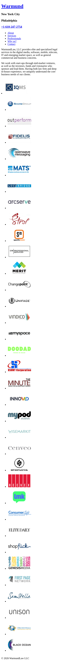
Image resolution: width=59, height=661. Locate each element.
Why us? (12, 41)
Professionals (14, 38)
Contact (11, 44)
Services (12, 35)
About (11, 33)
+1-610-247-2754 (11, 26)
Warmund (12, 6)
